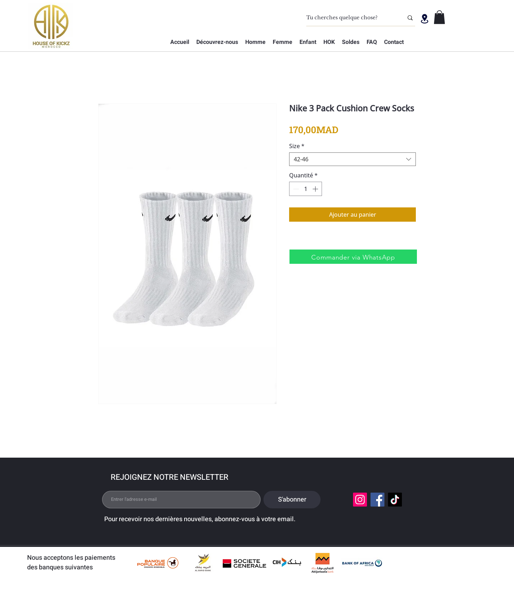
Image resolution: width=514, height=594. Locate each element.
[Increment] (316, 189)
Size (296, 146)
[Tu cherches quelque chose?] (349, 18)
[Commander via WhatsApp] (353, 257)
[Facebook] (377, 500)
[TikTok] (395, 500)
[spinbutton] (305, 189)
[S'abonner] (292, 499)
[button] (439, 17)
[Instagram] (360, 500)
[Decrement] (295, 189)
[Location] (424, 18)
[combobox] (352, 159)
